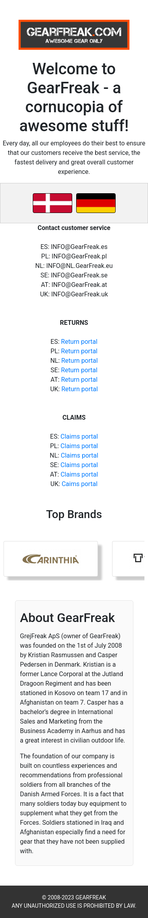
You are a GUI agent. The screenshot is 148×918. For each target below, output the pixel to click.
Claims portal (79, 436)
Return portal (79, 341)
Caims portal (79, 484)
